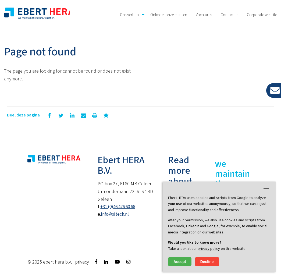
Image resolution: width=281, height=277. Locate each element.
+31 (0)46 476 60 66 (117, 207)
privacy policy (209, 248)
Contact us (229, 15)
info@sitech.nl (115, 214)
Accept (179, 262)
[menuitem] (131, 14)
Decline (207, 262)
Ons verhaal (130, 15)
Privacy (82, 262)
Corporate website (262, 15)
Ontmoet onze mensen (168, 15)
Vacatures (204, 15)
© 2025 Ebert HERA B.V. (49, 262)
